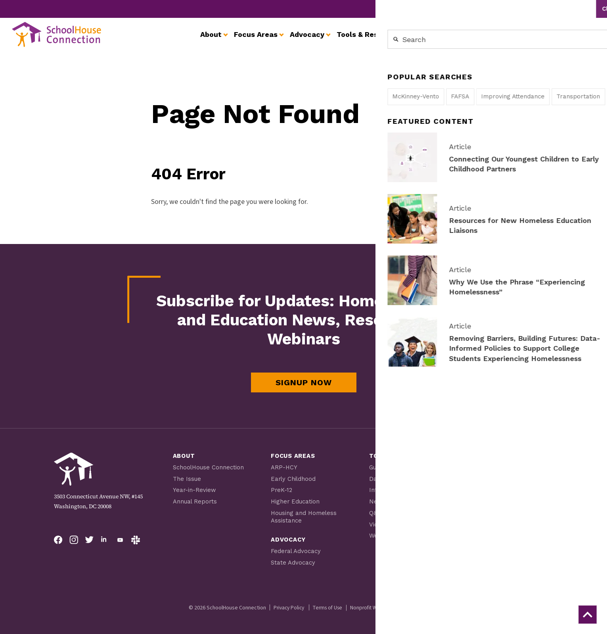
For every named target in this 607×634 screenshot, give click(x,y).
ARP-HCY (284, 467)
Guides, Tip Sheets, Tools (405, 467)
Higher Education (295, 500)
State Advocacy (293, 559)
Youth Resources (491, 485)
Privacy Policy (286, 605)
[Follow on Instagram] (73, 540)
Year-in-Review (194, 489)
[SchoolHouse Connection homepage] (63, 40)
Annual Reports (195, 500)
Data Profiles (388, 478)
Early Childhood (294, 478)
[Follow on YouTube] (120, 540)
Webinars (382, 533)
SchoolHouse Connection (209, 467)
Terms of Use (328, 605)
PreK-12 (282, 489)
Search (587, 8)
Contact (549, 8)
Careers (519, 8)
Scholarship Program (498, 474)
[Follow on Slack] (135, 540)
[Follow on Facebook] (58, 540)
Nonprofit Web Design (378, 605)
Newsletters (387, 500)
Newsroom (485, 8)
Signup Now (304, 382)
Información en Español (404, 489)
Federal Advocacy (296, 548)
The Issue (187, 478)
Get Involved (444, 8)
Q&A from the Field (396, 511)
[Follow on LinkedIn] (104, 540)
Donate (480, 556)
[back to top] (586, 613)
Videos (378, 522)
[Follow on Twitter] (89, 540)
